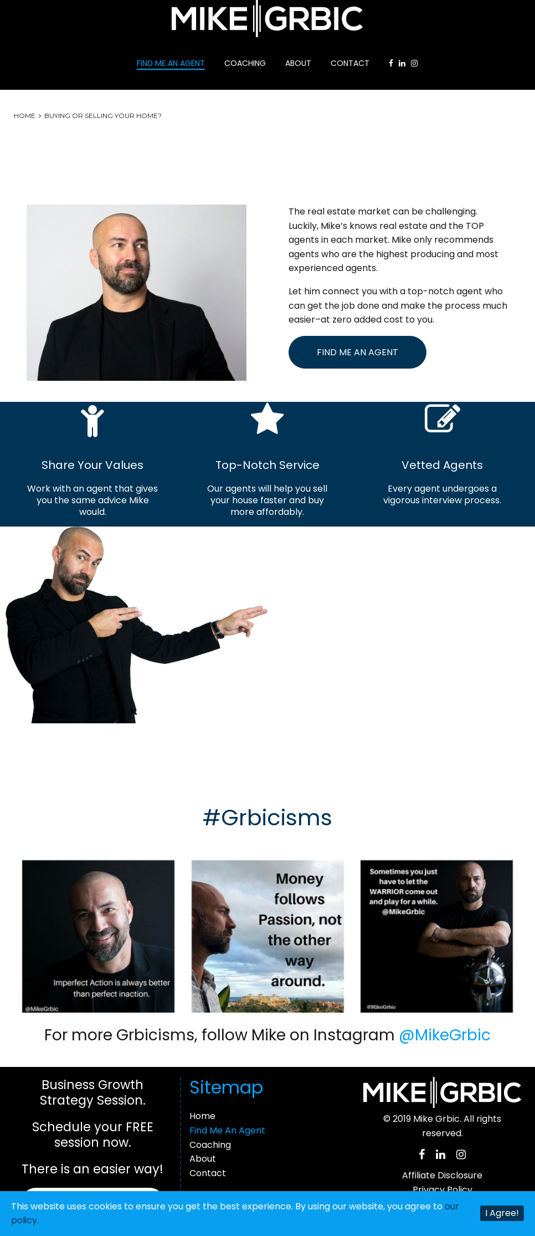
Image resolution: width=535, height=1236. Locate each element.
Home (24, 115)
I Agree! (502, 1213)
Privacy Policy (442, 1189)
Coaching (245, 63)
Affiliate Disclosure (442, 1175)
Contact (350, 63)
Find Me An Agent (171, 63)
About (298, 63)
